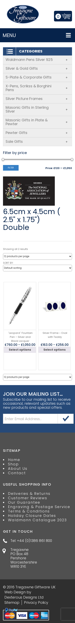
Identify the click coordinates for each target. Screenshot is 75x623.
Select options (20, 350)
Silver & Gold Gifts (37, 68)
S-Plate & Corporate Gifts (37, 77)
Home (14, 460)
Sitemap (11, 602)
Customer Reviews (27, 498)
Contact (17, 473)
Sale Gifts (37, 141)
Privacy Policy (36, 602)
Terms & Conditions (29, 511)
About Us (17, 468)
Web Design (15, 592)
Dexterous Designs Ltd (24, 597)
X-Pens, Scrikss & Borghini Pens (37, 88)
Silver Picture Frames (37, 98)
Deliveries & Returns (29, 493)
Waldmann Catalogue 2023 (37, 520)
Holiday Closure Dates (32, 515)
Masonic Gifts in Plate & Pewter (37, 122)
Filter (11, 167)
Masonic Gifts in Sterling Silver (37, 109)
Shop (13, 464)
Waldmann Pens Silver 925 (37, 59)
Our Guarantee (24, 502)
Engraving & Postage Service (39, 507)
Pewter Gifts (37, 132)
